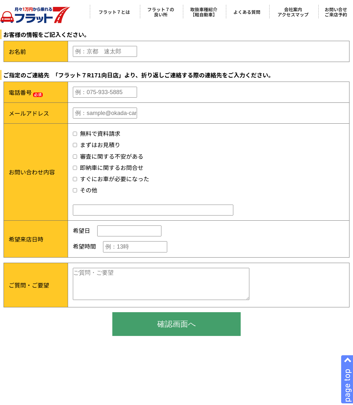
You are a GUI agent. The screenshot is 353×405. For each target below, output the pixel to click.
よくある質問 (246, 12)
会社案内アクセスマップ (293, 12)
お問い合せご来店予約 (336, 12)
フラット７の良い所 (160, 12)
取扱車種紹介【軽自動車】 (203, 12)
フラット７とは (114, 12)
